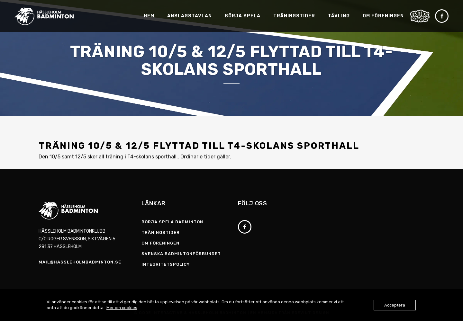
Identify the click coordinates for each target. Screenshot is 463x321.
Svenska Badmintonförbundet (181, 253)
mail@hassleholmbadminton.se (80, 262)
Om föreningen (160, 243)
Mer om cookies (121, 307)
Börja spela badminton (172, 221)
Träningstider (160, 232)
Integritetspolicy (165, 264)
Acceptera (394, 305)
